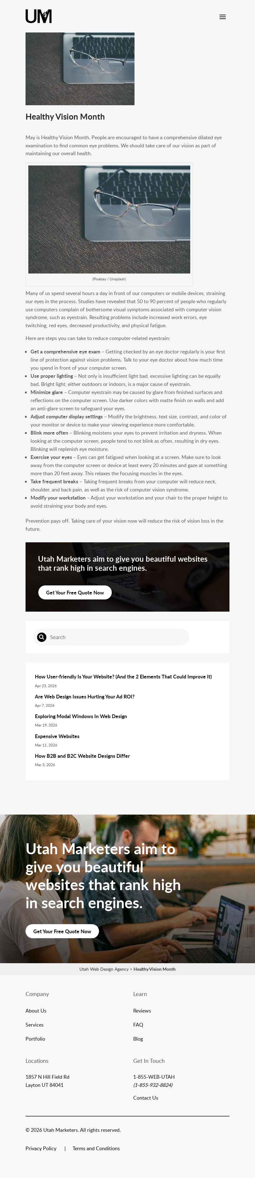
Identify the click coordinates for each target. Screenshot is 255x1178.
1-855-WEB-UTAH (154, 1076)
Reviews (142, 1011)
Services (35, 1025)
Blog (138, 1039)
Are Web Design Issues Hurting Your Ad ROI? (85, 696)
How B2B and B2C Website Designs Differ (82, 755)
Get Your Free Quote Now (75, 592)
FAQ (138, 1025)
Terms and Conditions (96, 1149)
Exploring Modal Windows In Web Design (81, 716)
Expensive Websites (57, 736)
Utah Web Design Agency (104, 969)
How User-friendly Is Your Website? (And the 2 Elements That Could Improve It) (123, 676)
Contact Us (145, 1097)
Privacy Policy (41, 1149)
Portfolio (35, 1039)
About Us (36, 1011)
